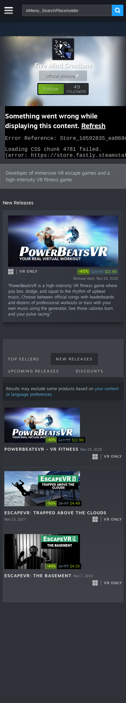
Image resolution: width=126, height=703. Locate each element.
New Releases (74, 363)
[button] (51, 89)
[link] (97, 276)
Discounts (89, 375)
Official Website (62, 75)
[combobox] (67, 10)
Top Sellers (23, 363)
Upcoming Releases (33, 375)
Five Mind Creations (63, 65)
